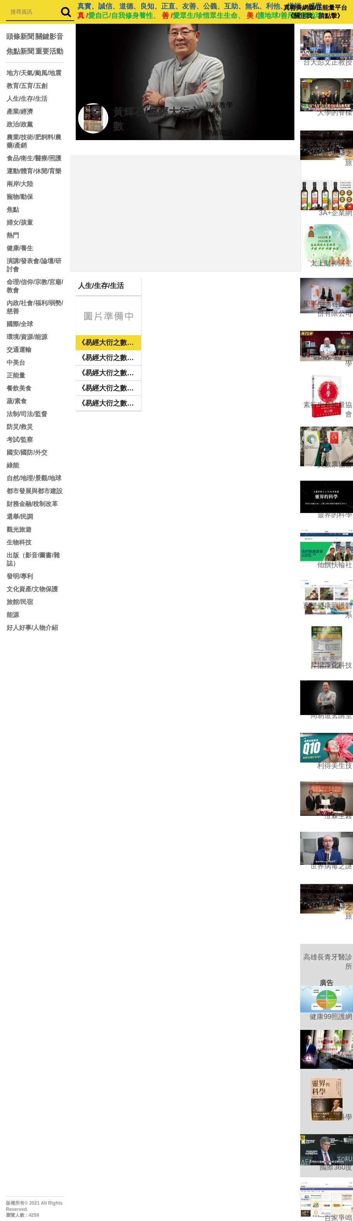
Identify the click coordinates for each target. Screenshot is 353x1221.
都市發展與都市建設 (35, 491)
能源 (13, 614)
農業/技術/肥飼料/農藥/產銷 (34, 141)
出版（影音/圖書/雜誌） (33, 559)
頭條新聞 (20, 36)
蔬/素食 (17, 401)
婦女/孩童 (20, 222)
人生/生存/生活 (27, 98)
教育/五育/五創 (27, 86)
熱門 (13, 235)
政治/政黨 (20, 124)
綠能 (13, 465)
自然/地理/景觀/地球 (34, 478)
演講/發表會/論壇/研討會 (34, 265)
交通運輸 (19, 349)
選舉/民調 (20, 516)
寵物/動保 (20, 196)
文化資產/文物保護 (32, 589)
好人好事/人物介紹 (32, 627)
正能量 (16, 375)
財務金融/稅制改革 (32, 504)
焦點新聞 (20, 51)
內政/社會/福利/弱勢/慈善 (35, 307)
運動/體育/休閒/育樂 (34, 171)
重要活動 (49, 51)
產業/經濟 (20, 111)
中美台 (16, 362)
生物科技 (19, 542)
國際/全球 (20, 324)
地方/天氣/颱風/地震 (34, 73)
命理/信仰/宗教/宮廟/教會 (35, 286)
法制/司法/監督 (27, 414)
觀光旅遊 (19, 529)
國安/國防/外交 (27, 452)
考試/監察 (20, 439)
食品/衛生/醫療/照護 (34, 158)
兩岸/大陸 (20, 184)
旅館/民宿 (20, 602)
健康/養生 (20, 248)
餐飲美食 (19, 388)
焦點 (13, 209)
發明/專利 (20, 576)
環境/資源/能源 (27, 337)
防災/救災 (20, 426)
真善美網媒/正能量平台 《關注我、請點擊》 (315, 11)
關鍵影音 (49, 36)
